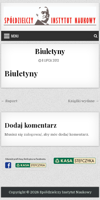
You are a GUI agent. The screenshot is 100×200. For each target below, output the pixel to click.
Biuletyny (50, 51)
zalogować (33, 134)
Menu (15, 36)
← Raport (9, 101)
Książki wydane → (83, 101)
